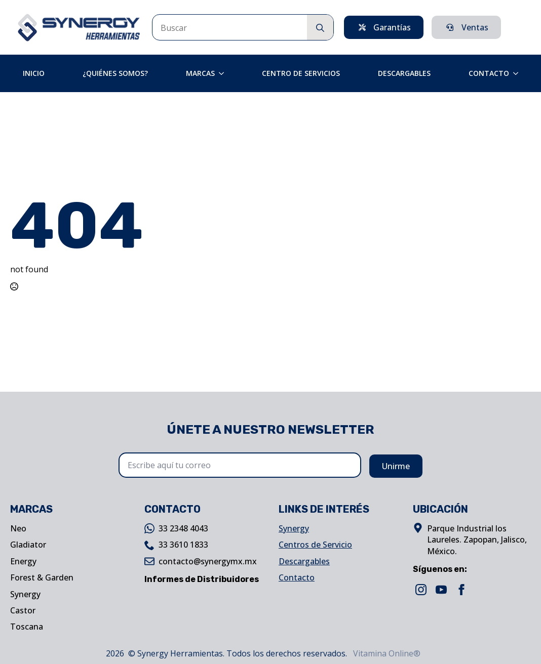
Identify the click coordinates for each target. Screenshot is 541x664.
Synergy (25, 594)
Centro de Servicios (301, 73)
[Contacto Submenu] (518, 73)
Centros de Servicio (315, 544)
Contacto (489, 73)
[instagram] (421, 590)
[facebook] (461, 590)
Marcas (200, 73)
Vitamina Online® (385, 653)
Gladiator (28, 544)
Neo (18, 528)
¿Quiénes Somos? (115, 73)
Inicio (34, 73)
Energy (23, 561)
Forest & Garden (41, 577)
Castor (22, 610)
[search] (320, 28)
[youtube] (441, 590)
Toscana (26, 626)
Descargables (404, 73)
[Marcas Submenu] (224, 73)
